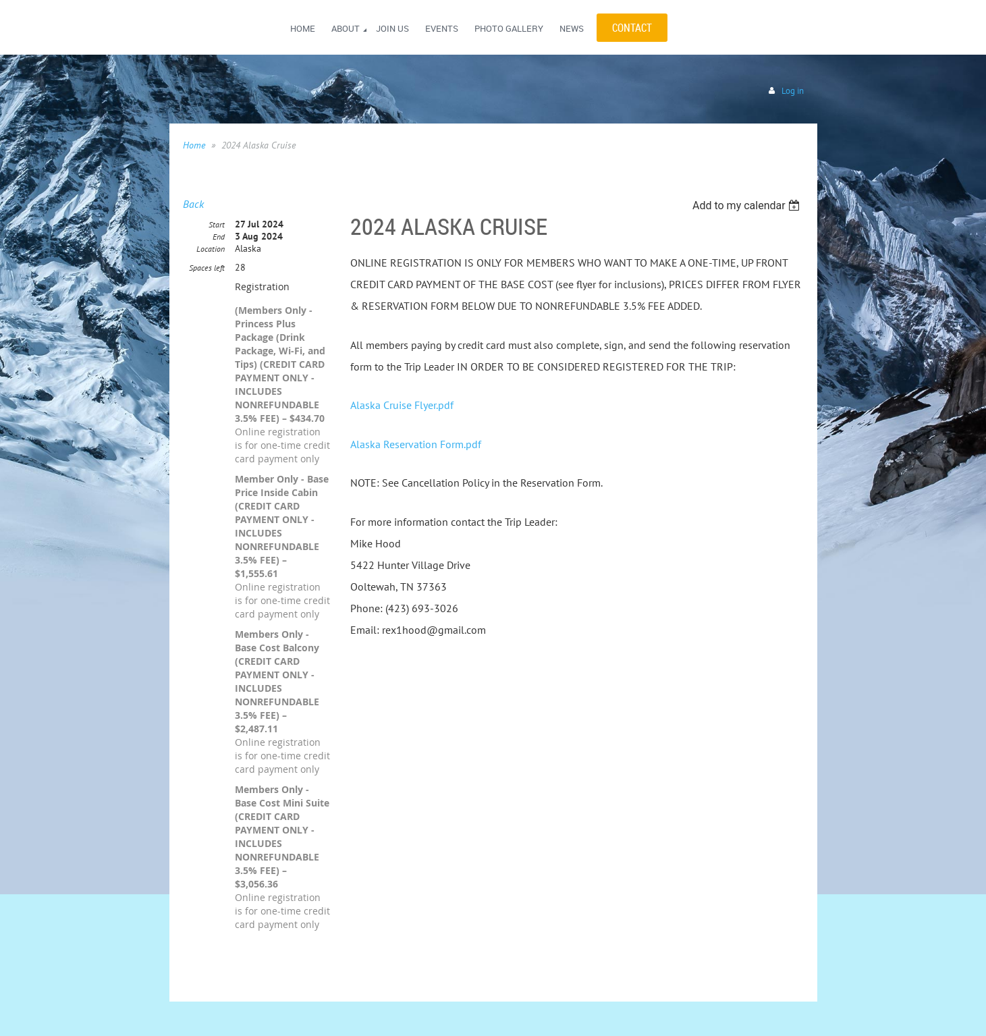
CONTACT (632, 27)
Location (210, 249)
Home (194, 145)
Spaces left (207, 268)
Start (217, 224)
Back (193, 204)
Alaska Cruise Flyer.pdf (402, 405)
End (219, 236)
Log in (793, 91)
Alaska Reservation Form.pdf (415, 444)
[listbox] (748, 205)
